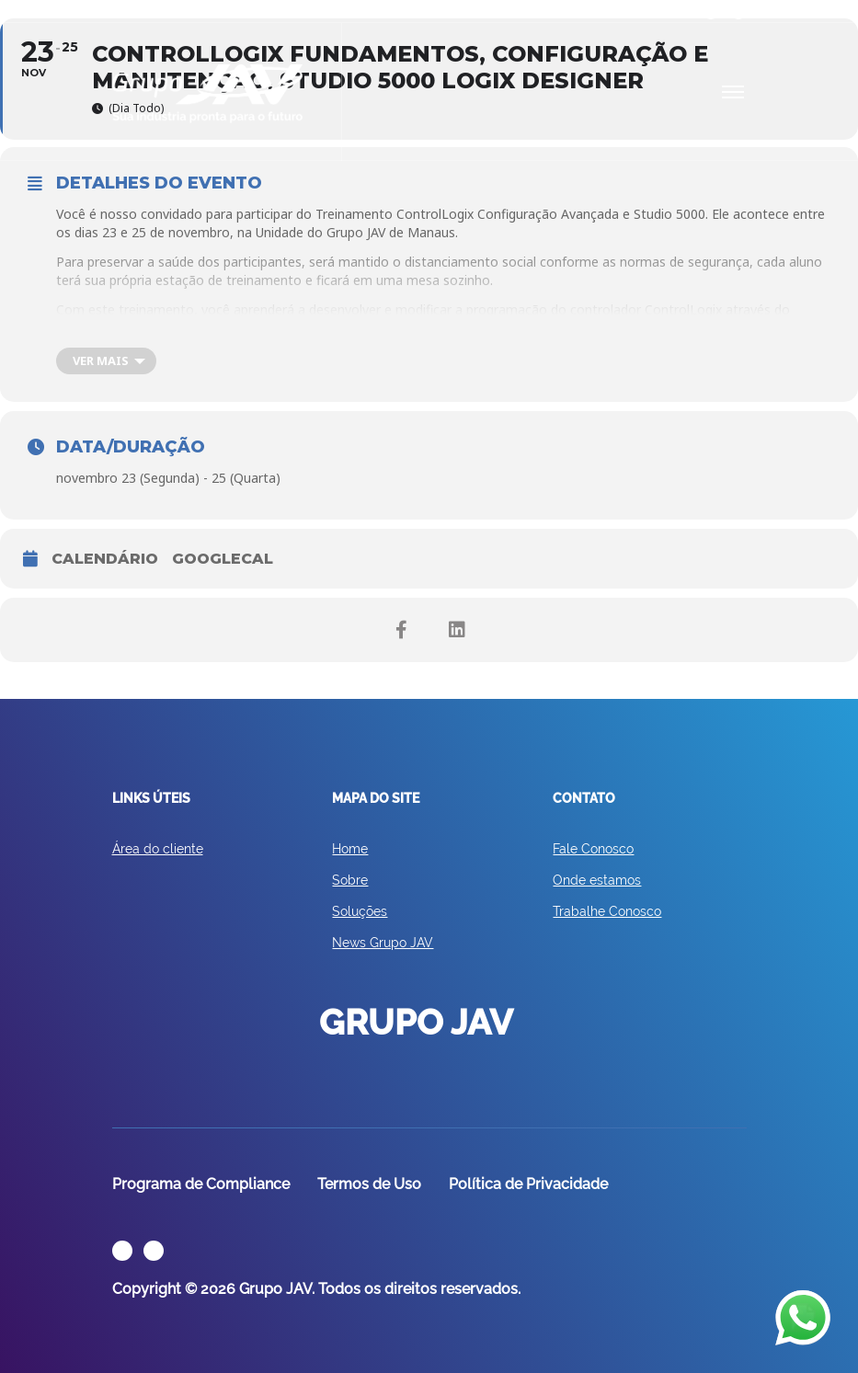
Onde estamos (597, 880)
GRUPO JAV (207, 93)
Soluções (359, 911)
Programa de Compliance (201, 1184)
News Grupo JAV (382, 942)
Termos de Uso (369, 1184)
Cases (354, 11)
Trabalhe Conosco (607, 911)
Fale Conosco (593, 848)
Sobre (350, 880)
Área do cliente (157, 848)
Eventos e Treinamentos (264, 11)
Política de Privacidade (528, 1184)
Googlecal (222, 558)
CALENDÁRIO (104, 558)
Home (350, 848)
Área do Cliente (150, 11)
